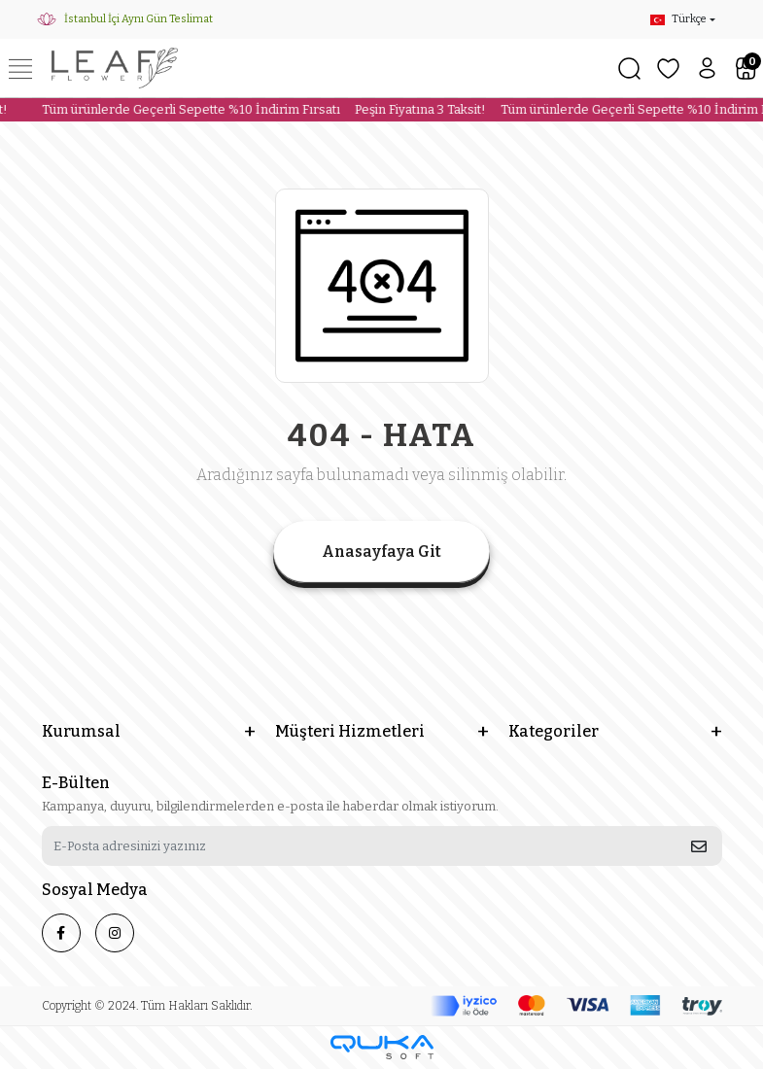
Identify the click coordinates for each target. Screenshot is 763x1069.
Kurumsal (81, 731)
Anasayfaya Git (381, 551)
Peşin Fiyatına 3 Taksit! (414, 109)
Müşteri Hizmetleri (350, 731)
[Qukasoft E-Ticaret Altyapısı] (382, 1047)
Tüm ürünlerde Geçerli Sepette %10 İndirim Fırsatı (185, 109)
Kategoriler (553, 731)
